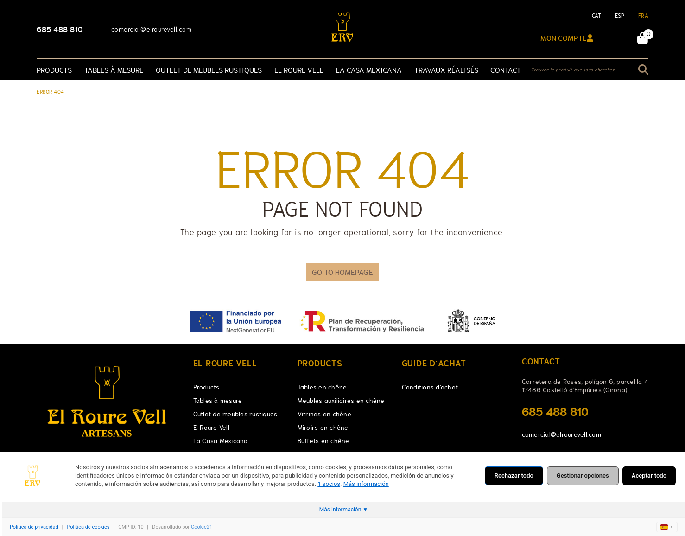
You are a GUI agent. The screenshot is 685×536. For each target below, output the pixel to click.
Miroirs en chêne (323, 427)
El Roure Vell (211, 427)
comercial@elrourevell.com (151, 29)
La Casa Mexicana (220, 441)
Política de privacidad (34, 527)
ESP (620, 16)
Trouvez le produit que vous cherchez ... (575, 70)
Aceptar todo (649, 475)
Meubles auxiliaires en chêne (341, 400)
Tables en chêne (322, 387)
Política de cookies (88, 527)
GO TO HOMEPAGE (342, 272)
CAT (597, 16)
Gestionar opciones (583, 475)
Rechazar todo (514, 475)
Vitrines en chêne (324, 414)
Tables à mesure (217, 400)
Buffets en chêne (323, 441)
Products (206, 387)
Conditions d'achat (430, 387)
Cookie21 (201, 527)
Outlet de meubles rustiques (235, 414)
